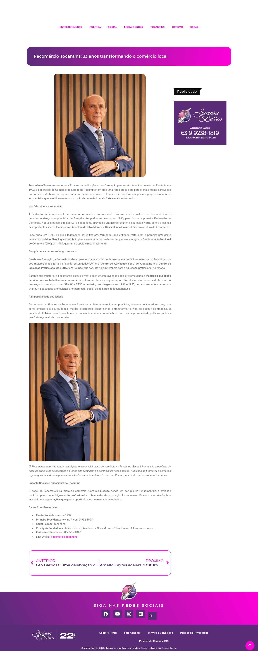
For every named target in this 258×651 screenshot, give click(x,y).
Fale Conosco (130, 632)
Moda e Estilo (133, 26)
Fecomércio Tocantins (64, 536)
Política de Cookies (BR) (153, 641)
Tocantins (157, 26)
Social (112, 26)
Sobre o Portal (104, 632)
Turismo (177, 26)
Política (95, 26)
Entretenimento (71, 26)
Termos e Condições (161, 632)
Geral (194, 26)
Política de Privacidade (197, 632)
